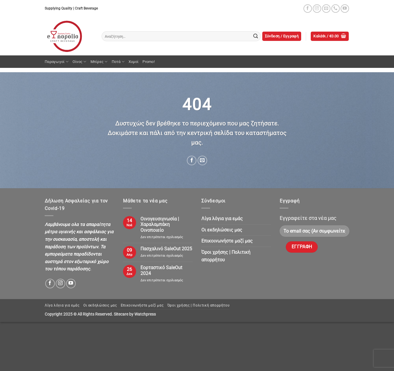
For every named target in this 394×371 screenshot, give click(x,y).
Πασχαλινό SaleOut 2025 (166, 248)
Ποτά (118, 61)
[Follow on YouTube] (345, 8)
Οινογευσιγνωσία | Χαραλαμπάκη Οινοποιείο (159, 224)
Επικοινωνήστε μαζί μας (227, 241)
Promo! (148, 61)
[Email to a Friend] (202, 160)
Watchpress (145, 314)
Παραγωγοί (56, 61)
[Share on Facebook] (191, 160)
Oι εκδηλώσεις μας (221, 230)
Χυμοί (133, 61)
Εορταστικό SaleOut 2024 (161, 270)
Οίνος (79, 61)
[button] (281, 36)
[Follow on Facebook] (307, 8)
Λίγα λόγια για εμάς (222, 218)
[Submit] (256, 36)
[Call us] (335, 8)
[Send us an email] (326, 8)
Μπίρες (99, 61)
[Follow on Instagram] (317, 8)
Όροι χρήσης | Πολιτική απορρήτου (225, 256)
